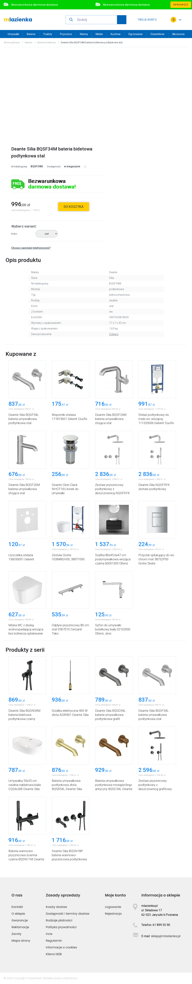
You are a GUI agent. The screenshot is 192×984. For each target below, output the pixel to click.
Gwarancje (19, 920)
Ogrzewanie (135, 34)
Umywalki (13, 34)
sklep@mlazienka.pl (165, 936)
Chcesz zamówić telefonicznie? (31, 247)
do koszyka (73, 207)
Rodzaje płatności (59, 920)
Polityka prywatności (61, 927)
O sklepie (18, 913)
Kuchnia (115, 34)
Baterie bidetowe (46, 42)
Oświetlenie (157, 34)
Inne (49, 934)
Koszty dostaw (56, 907)
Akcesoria (178, 34)
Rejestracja (113, 913)
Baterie (31, 34)
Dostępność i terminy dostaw (67, 913)
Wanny (84, 34)
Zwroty (16, 934)
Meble (99, 34)
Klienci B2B (54, 954)
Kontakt (17, 907)
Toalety (47, 34)
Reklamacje (20, 927)
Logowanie (113, 907)
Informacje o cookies (61, 947)
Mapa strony (20, 940)
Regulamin (54, 940)
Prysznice (66, 34)
